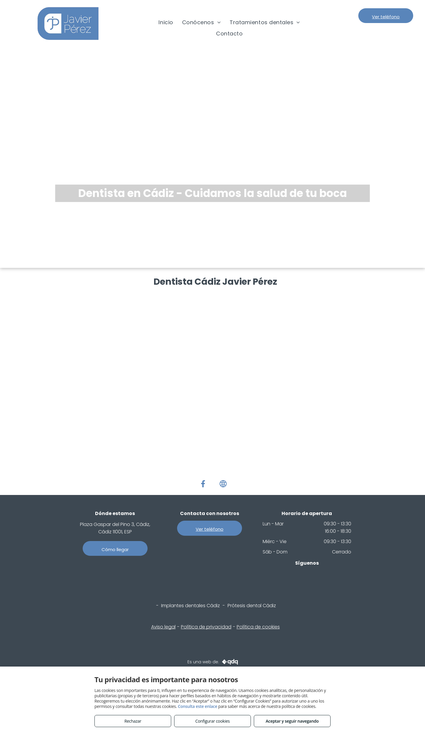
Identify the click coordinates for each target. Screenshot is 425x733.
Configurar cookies (212, 721)
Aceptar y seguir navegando (292, 721)
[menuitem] (165, 22)
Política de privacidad (206, 626)
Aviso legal (163, 626)
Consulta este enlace (197, 706)
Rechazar (132, 721)
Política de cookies (258, 626)
